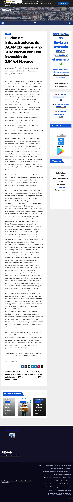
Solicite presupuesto (64, 490)
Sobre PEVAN (53, 490)
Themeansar (5, 482)
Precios (68, 481)
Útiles (69, 498)
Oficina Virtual (60, 481)
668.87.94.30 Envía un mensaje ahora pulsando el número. (60, 46)
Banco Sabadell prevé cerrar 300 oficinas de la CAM (34, 374)
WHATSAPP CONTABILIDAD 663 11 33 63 (61, 114)
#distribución (10, 71)
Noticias (8, 33)
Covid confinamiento (57, 468)
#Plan (15, 74)
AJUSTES (6, 5)
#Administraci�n (24, 68)
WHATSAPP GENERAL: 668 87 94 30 (61, 97)
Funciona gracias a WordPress (10, 481)
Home (40, 465)
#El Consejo (20, 71)
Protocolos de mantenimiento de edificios (58, 484)
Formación (67, 468)
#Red (20, 74)
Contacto (57, 465)
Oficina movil (67, 478)
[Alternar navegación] (35, 23)
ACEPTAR (63, 3)
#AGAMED (35, 68)
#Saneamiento (28, 74)
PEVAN (6, 10)
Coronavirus (39, 399)
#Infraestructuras (32, 71)
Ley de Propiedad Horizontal (52, 478)
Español (10, 1)
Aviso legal (49, 465)
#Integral (8, 74)
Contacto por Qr (66, 465)
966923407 (61, 187)
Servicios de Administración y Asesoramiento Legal (55, 487)
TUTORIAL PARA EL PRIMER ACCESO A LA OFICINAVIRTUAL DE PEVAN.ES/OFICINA (58, 494)
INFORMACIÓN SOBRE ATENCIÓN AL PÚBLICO (57, 471)
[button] (66, 23)
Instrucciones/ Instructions (62, 475)
